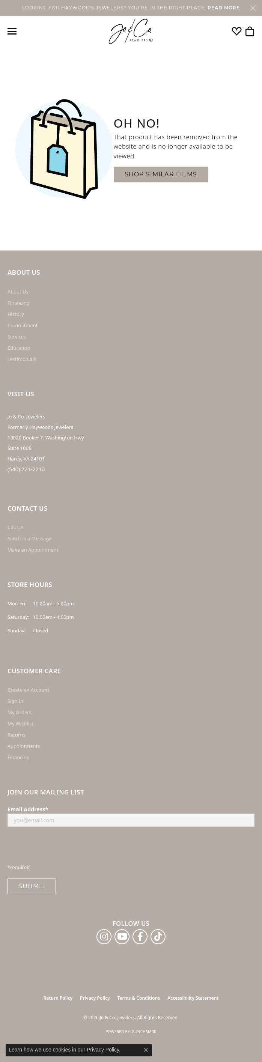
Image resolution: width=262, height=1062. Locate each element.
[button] (236, 31)
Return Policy (58, 998)
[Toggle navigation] (12, 31)
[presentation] (65, 847)
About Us (18, 291)
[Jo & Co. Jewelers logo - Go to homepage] (131, 31)
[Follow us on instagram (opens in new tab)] (103, 936)
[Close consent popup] (146, 1050)
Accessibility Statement (192, 998)
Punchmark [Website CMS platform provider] (144, 1031)
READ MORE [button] (224, 8)
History (16, 314)
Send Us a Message (29, 538)
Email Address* (28, 809)
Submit (31, 886)
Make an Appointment (33, 549)
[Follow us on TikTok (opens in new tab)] (158, 936)
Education (19, 347)
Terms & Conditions (138, 998)
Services (17, 336)
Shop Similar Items (161, 174)
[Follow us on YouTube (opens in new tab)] (121, 936)
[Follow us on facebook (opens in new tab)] (140, 936)
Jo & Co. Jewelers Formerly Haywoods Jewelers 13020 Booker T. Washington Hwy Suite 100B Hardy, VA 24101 (46, 437)
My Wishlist (20, 723)
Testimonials (22, 359)
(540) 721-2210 (26, 469)
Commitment (23, 325)
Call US (15, 527)
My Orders (20, 712)
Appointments (24, 746)
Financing (19, 302)
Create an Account (28, 689)
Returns (17, 734)
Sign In (15, 701)
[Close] (252, 8)
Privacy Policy (95, 998)
